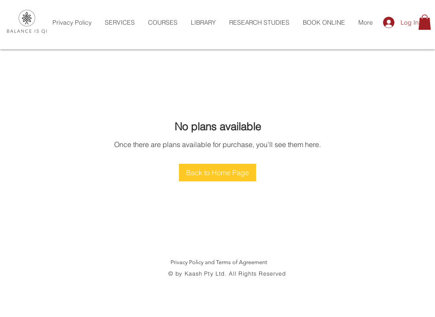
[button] (424, 22)
